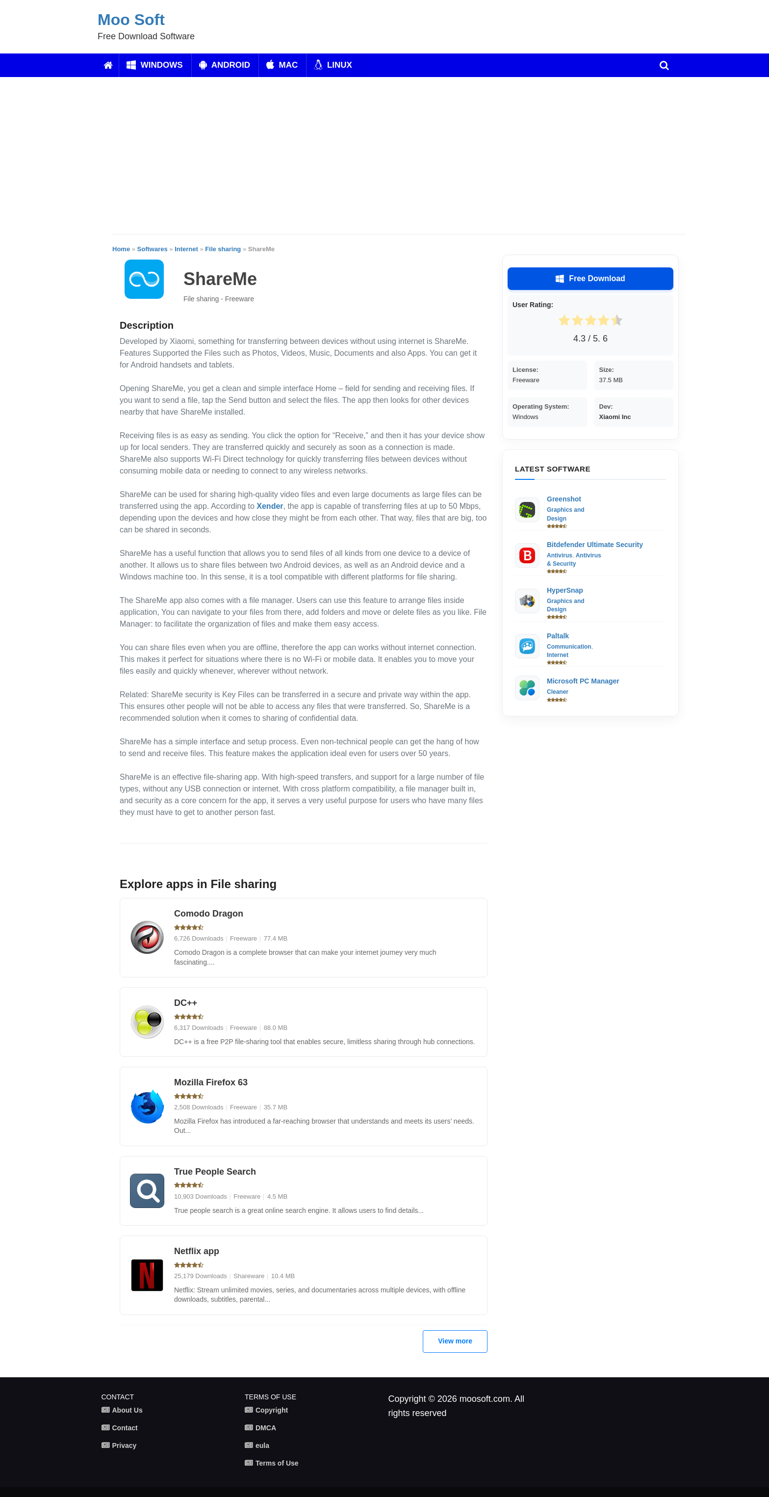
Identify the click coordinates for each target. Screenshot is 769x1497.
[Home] (108, 65)
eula (262, 1445)
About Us (127, 1410)
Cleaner (557, 691)
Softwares (152, 249)
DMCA (266, 1428)
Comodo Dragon (208, 914)
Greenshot (564, 499)
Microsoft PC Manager (583, 681)
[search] (664, 65)
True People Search (215, 1172)
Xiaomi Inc (615, 416)
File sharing (223, 249)
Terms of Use (277, 1463)
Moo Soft (131, 19)
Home (121, 249)
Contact (125, 1428)
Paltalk (558, 636)
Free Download (590, 278)
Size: (606, 369)
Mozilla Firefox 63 (211, 1082)
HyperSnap (565, 590)
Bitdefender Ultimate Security (595, 545)
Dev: (606, 406)
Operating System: (541, 406)
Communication (569, 646)
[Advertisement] (399, 155)
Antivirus (559, 555)
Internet (186, 249)
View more (455, 1341)
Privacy (124, 1445)
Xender (269, 506)
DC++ (185, 1003)
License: (525, 369)
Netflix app (196, 1251)
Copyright (272, 1410)
